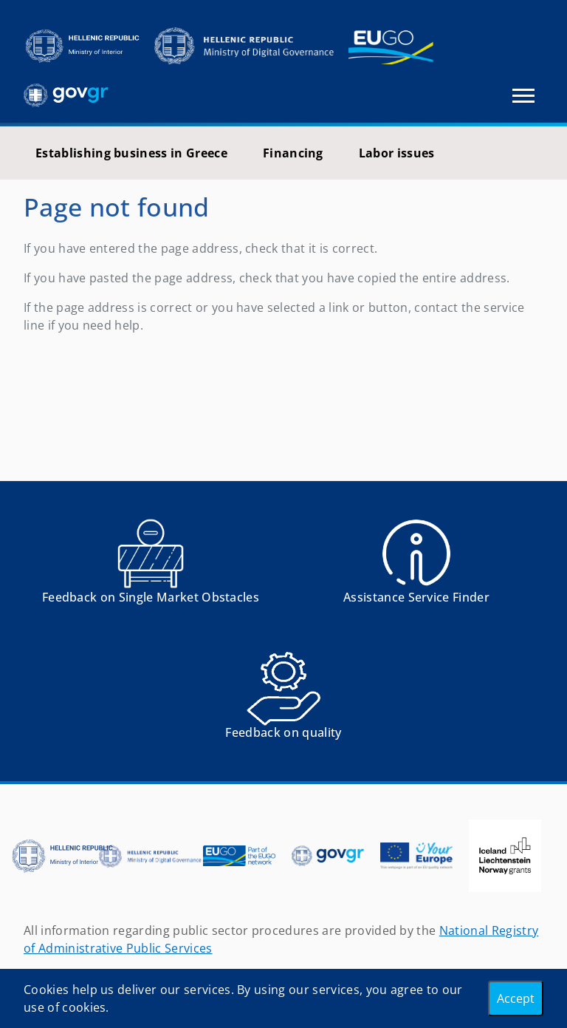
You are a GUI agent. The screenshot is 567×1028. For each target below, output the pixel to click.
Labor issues (397, 153)
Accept (516, 998)
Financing (293, 153)
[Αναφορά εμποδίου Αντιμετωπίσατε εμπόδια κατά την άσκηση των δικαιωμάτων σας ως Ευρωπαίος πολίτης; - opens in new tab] (151, 566)
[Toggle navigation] (523, 96)
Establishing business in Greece (131, 153)
